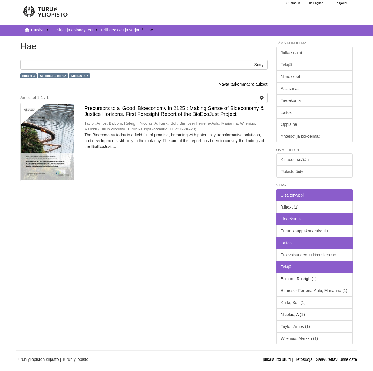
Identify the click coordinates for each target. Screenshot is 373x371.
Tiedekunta (291, 100)
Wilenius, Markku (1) (299, 338)
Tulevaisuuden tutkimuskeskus (308, 254)
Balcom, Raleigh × (53, 75)
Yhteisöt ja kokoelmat (300, 136)
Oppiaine (289, 124)
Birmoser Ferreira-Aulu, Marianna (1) (314, 290)
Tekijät (287, 64)
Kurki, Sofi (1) (293, 302)
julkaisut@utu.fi (277, 359)
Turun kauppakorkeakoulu (304, 231)
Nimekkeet (290, 76)
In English (316, 3)
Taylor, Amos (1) (295, 326)
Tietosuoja (303, 359)
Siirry (259, 64)
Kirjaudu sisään (295, 159)
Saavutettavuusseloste (336, 359)
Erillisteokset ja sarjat (120, 30)
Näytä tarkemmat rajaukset (243, 84)
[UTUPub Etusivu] (45, 10)
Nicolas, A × (79, 75)
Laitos (286, 112)
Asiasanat (290, 88)
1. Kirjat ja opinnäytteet (72, 30)
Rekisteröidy (292, 171)
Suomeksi (293, 3)
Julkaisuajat (291, 52)
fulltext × (28, 75)
